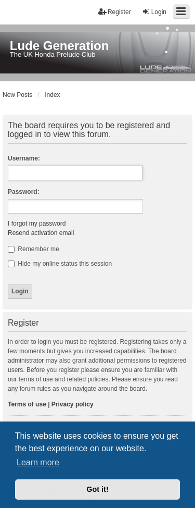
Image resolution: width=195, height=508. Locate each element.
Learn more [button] (38, 462)
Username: (24, 158)
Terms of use (27, 404)
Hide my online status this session (60, 263)
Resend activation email (41, 233)
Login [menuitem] (154, 12)
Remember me (33, 249)
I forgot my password (37, 223)
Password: (24, 191)
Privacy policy (72, 404)
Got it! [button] (97, 489)
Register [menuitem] (114, 12)
